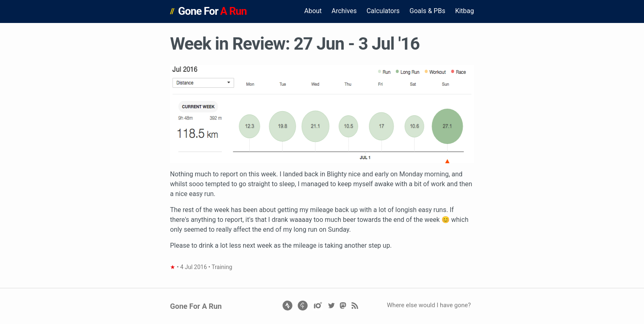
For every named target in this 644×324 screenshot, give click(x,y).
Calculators (383, 11)
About (313, 11)
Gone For (212, 11)
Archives (343, 11)
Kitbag (464, 11)
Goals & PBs (427, 11)
